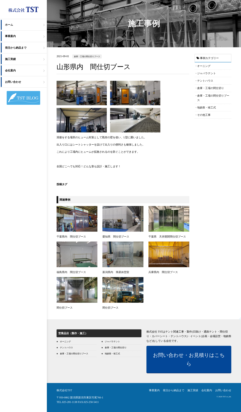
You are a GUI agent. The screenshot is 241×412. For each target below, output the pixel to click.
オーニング (204, 66)
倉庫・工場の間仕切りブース (87, 56)
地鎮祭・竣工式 (206, 107)
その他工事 (204, 114)
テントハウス (205, 80)
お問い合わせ (13, 81)
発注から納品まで (15, 47)
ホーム (9, 24)
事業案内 (10, 36)
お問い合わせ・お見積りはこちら (189, 359)
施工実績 (10, 59)
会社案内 (10, 70)
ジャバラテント (206, 73)
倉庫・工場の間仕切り (210, 88)
